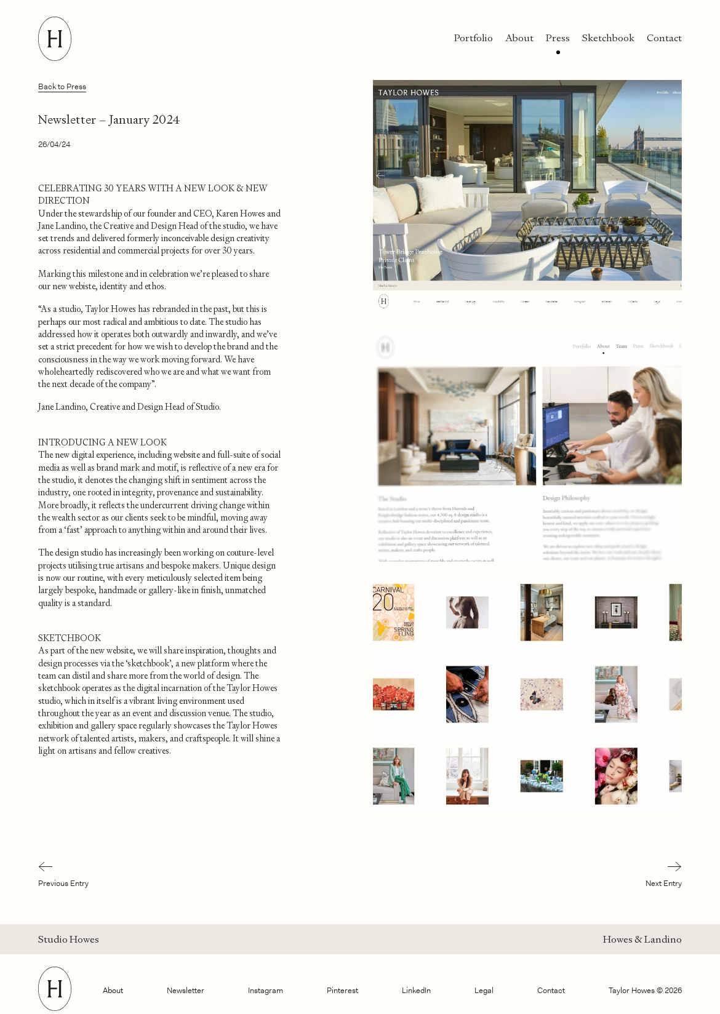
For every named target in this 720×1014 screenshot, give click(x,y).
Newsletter (185, 990)
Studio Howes (68, 939)
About (519, 37)
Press (558, 37)
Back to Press (62, 86)
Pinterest (342, 990)
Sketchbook (608, 37)
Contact (664, 37)
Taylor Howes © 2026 (645, 990)
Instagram (265, 990)
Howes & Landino (642, 939)
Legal (484, 990)
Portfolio (473, 37)
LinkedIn (416, 990)
